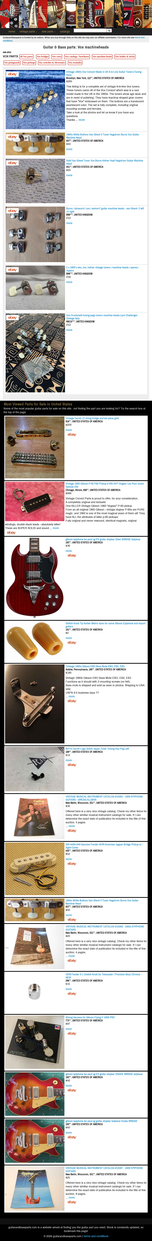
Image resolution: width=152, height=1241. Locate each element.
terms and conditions (96, 1236)
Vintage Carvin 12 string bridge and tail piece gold (92, 418)
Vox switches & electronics (52, 62)
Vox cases (56, 56)
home (11, 31)
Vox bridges (43, 56)
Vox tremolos (75, 62)
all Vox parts (26, 56)
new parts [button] (48, 31)
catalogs (65, 31)
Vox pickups (29, 62)
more (82, 120)
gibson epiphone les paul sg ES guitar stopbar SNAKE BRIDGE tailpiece (104, 1074)
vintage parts (28, 31)
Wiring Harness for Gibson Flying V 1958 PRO (90, 1017)
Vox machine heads (102, 56)
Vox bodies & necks (125, 56)
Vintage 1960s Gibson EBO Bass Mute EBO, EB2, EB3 (95, 666)
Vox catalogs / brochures (77, 56)
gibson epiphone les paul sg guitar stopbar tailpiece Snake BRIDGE (101, 1121)
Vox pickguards (12, 62)
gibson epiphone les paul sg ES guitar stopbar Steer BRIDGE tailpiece (103, 539)
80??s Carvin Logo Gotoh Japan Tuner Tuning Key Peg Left (97, 748)
